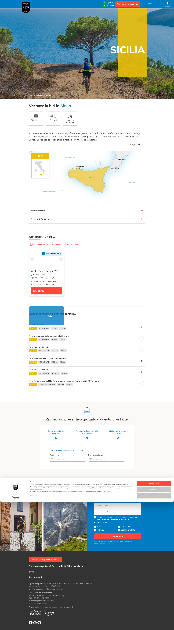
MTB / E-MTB (126, 528)
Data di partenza (95, 456)
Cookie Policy (107, 620)
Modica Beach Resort (44, 271)
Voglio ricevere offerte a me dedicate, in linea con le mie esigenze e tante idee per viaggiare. (117, 519)
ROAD (99, 528)
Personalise (154, 618)
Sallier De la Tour (37, 326)
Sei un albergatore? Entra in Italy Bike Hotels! (59, 567)
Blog (33, 572)
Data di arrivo (56, 456)
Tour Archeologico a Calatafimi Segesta (48, 359)
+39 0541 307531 (41, 599)
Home (31, 96)
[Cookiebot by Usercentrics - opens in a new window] (15, 626)
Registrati (118, 537)
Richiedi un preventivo (127, 4)
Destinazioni (40, 96)
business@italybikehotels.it (42, 616)
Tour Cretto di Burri (38, 348)
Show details (33, 624)
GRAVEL (100, 531)
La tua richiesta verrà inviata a (67, 452)
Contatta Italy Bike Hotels (45, 560)
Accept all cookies (154, 611)
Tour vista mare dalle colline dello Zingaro (49, 337)
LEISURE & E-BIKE (128, 531)
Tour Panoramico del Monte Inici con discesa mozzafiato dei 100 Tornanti (64, 382)
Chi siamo (36, 577)
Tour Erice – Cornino (38, 371)
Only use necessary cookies (153, 624)
